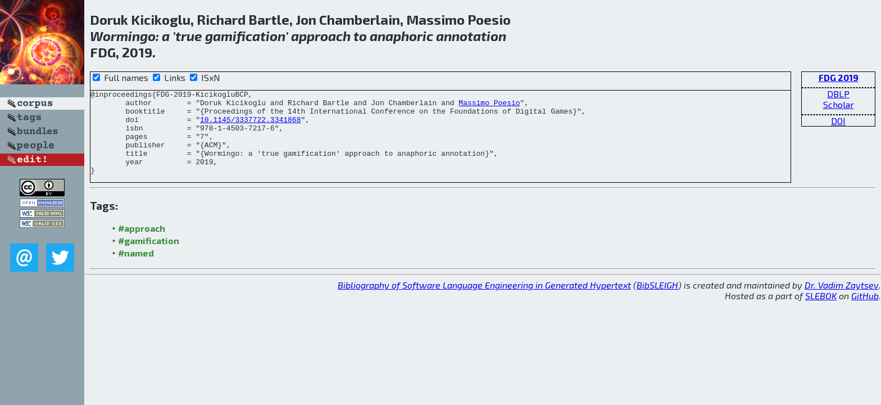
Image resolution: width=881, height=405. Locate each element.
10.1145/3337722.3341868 (250, 126)
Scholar (838, 104)
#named (136, 269)
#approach (141, 245)
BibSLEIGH (657, 301)
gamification (245, 36)
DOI (838, 120)
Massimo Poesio (489, 106)
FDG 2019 (839, 77)
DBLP (838, 93)
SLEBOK (821, 312)
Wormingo (123, 36)
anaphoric (401, 36)
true (188, 36)
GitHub (865, 312)
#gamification (148, 257)
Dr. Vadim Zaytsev (842, 301)
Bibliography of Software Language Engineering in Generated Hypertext (484, 301)
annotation (471, 36)
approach (321, 36)
